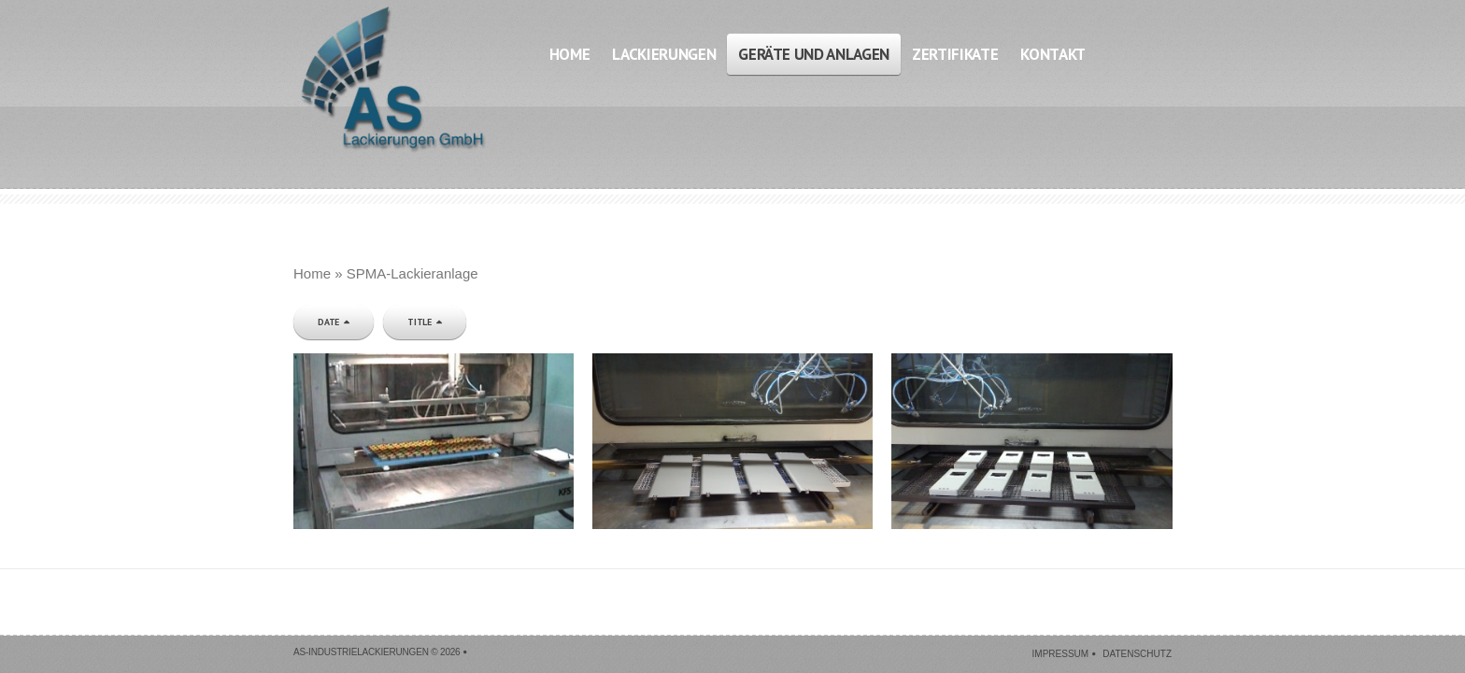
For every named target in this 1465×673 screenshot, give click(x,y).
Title (419, 322)
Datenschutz (1137, 654)
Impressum (1060, 654)
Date (328, 322)
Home (312, 273)
